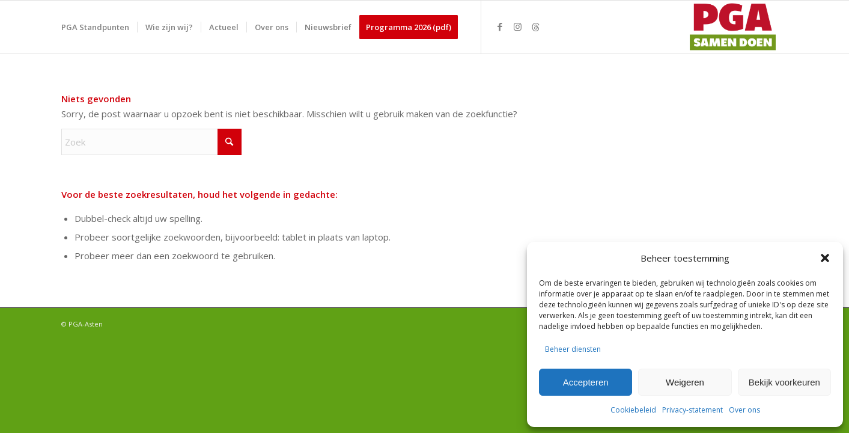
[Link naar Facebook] (500, 26)
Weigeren (685, 382)
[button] (825, 258)
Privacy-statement (692, 410)
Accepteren (586, 382)
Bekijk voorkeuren (784, 382)
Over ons (744, 410)
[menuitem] (95, 27)
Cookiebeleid (633, 410)
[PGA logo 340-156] (730, 27)
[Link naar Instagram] (518, 26)
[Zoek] (151, 142)
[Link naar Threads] (536, 26)
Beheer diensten (573, 349)
